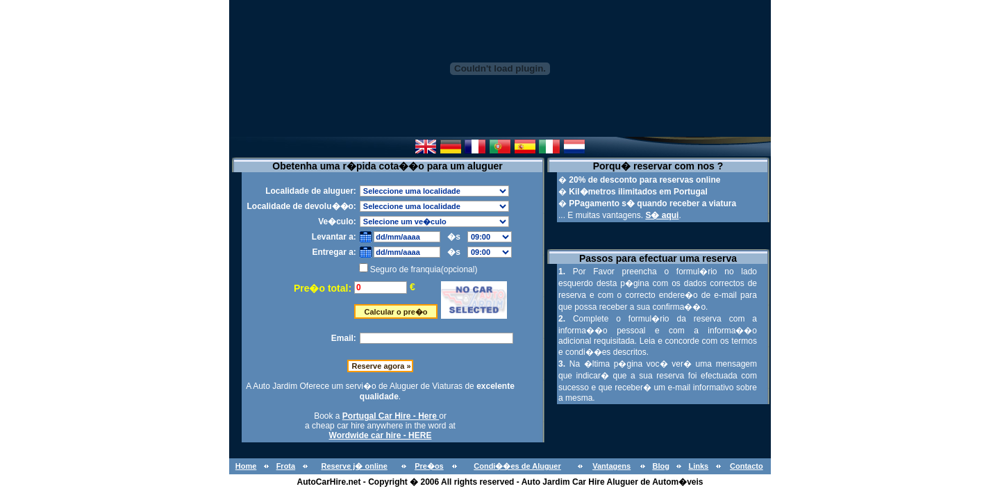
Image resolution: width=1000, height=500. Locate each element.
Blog (660, 466)
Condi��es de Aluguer (517, 466)
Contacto (746, 466)
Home (246, 466)
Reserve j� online (354, 466)
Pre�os (429, 466)
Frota (286, 466)
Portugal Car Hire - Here (390, 416)
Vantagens (611, 466)
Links (698, 466)
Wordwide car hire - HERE (380, 435)
